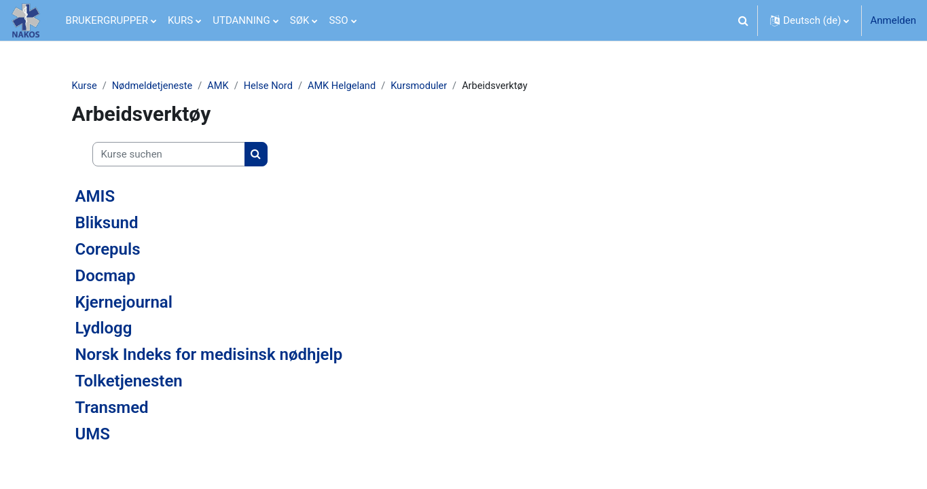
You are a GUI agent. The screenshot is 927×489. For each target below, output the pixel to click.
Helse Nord (273, 86)
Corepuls (108, 249)
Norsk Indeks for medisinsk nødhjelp (209, 355)
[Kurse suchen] (168, 155)
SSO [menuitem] (338, 20)
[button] (743, 20)
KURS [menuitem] (180, 20)
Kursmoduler (427, 86)
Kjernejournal (123, 302)
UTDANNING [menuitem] (241, 20)
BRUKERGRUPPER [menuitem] (107, 20)
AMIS (95, 196)
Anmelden (893, 20)
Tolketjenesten (129, 381)
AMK (221, 86)
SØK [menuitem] (300, 20)
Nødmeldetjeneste (154, 86)
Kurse (85, 86)
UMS (92, 433)
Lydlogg (103, 328)
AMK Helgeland (348, 86)
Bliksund (107, 223)
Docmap (105, 275)
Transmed (112, 407)
